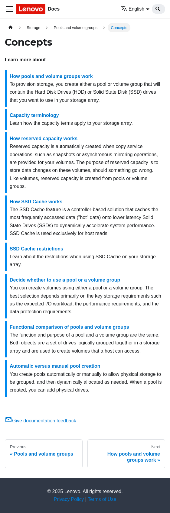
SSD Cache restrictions (36, 248)
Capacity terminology (34, 115)
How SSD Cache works (36, 201)
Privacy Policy (69, 499)
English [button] (132, 8)
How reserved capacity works (43, 138)
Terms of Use (102, 499)
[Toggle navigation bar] (9, 9)
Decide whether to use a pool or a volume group (65, 279)
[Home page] (10, 27)
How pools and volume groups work (51, 76)
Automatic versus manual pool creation (55, 366)
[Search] (158, 9)
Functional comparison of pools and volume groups (69, 327)
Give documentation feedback (40, 420)
